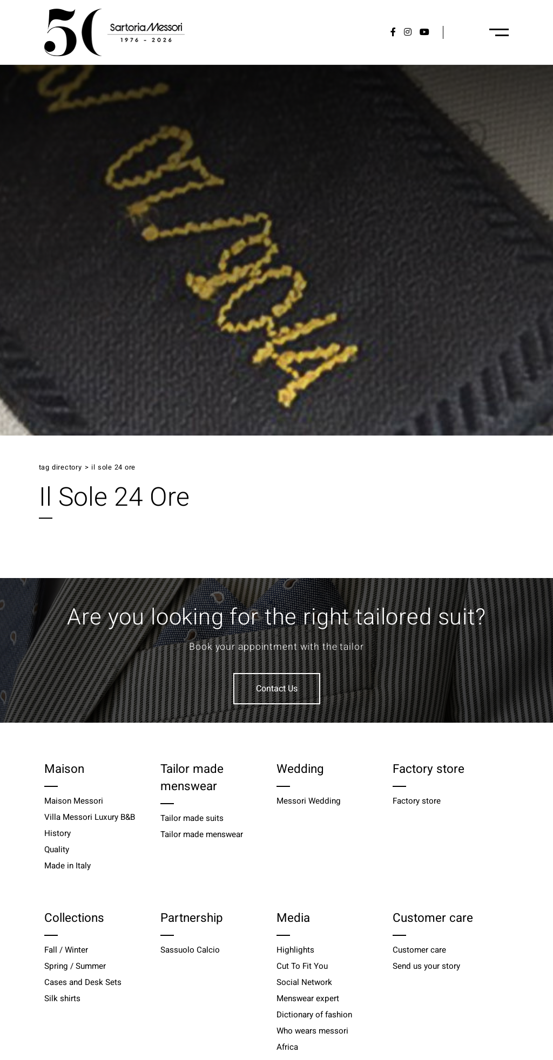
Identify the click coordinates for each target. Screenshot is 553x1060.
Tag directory (60, 467)
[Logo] (114, 32)
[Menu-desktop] (499, 32)
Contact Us (277, 688)
